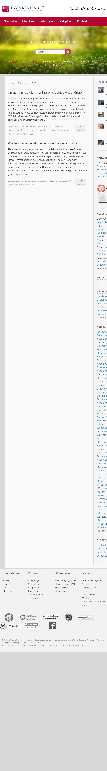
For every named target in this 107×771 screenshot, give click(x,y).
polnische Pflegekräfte (30, 643)
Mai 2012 (101, 520)
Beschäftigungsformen (66, 580)
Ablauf (8, 61)
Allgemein (27, 61)
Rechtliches (51, 65)
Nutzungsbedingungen (43, 640)
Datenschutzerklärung (62, 640)
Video (5, 587)
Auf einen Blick (63, 587)
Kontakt (82, 20)
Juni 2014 (101, 463)
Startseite (10, 20)
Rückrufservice (36, 598)
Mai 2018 (101, 353)
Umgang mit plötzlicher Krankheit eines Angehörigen (45, 92)
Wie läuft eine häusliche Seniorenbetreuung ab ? (42, 143)
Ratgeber (65, 20)
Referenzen (61, 591)
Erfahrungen (49, 61)
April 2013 (102, 484)
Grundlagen (16, 643)
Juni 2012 (101, 516)
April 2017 (102, 374)
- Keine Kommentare (23, 134)
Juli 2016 (101, 406)
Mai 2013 (101, 481)
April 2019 (102, 342)
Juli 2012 (101, 513)
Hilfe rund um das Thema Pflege (80, 61)
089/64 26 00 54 (90, 8)
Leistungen (47, 20)
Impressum (8, 584)
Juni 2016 (101, 410)
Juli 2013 (101, 477)
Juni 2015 (101, 435)
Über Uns (28, 20)
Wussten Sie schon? (80, 640)
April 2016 (102, 417)
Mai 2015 (101, 438)
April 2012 (102, 524)
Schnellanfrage (36, 594)
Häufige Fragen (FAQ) (65, 584)
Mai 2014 (101, 467)
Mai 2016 (101, 413)
